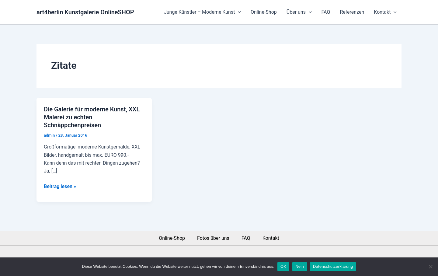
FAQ (326, 12)
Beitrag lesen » (60, 186)
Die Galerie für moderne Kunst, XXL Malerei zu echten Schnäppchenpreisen (92, 117)
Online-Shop (264, 12)
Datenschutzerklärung (333, 266)
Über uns (299, 12)
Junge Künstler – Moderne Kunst (202, 12)
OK (283, 266)
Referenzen (352, 12)
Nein (299, 266)
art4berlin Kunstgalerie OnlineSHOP (85, 12)
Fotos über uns (213, 238)
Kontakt (385, 12)
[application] (238, 12)
